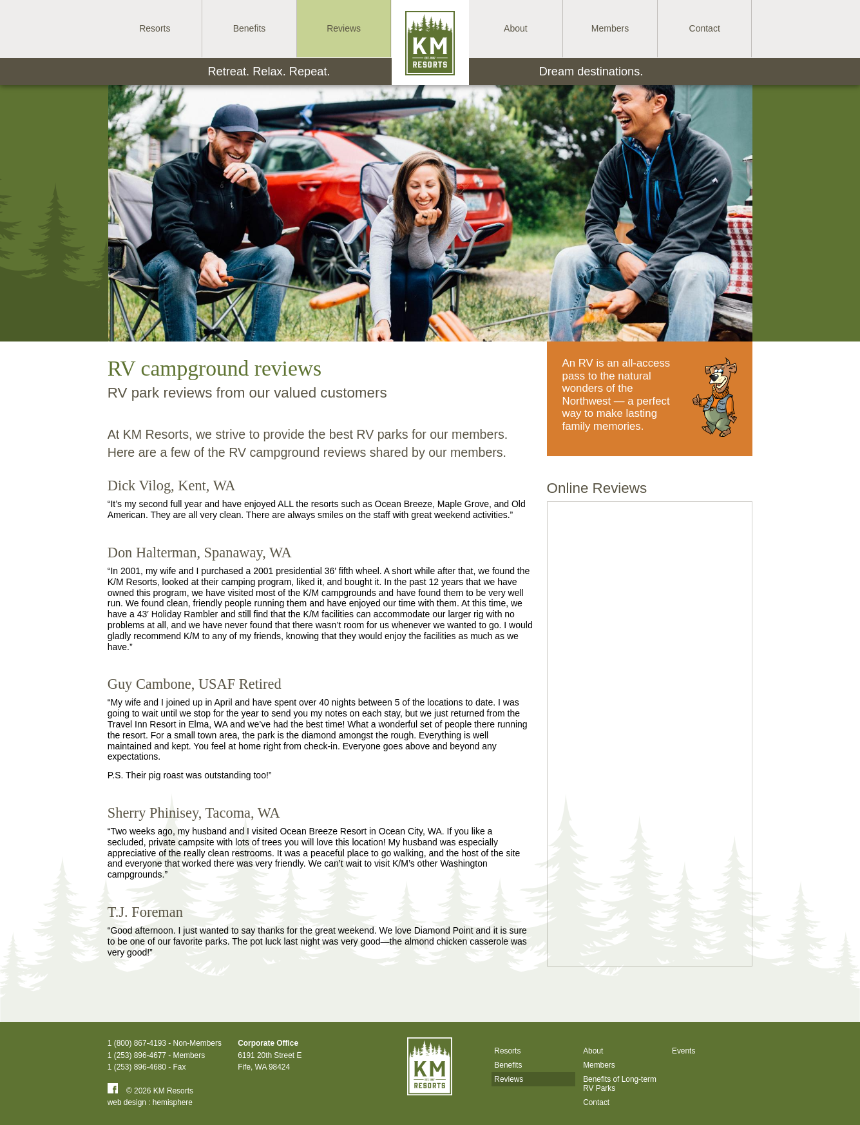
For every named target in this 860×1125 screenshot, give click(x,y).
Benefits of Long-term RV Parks (619, 1084)
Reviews (508, 1079)
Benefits (508, 1065)
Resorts (507, 1050)
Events (682, 1050)
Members (599, 1065)
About (593, 1050)
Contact (596, 1102)
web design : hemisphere (150, 1102)
